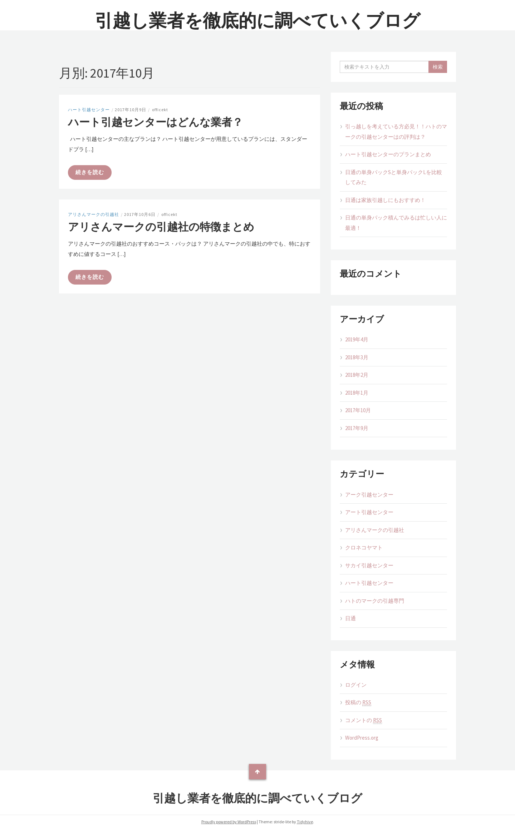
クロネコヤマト (364, 547)
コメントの (363, 720)
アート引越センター (369, 512)
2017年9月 (356, 428)
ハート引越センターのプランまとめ (388, 154)
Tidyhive (305, 821)
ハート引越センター (89, 109)
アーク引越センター (369, 494)
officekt (160, 109)
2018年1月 (356, 392)
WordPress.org (361, 737)
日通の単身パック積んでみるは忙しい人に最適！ (396, 222)
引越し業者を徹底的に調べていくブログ (257, 20)
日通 (350, 618)
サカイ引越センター (369, 565)
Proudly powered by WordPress (228, 821)
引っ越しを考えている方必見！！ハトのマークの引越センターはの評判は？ (396, 131)
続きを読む (89, 172)
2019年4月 (356, 339)
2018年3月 (356, 357)
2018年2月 (356, 374)
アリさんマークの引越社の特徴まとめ (161, 226)
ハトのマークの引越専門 (374, 600)
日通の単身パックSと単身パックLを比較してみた (393, 177)
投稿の (358, 702)
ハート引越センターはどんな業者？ (155, 122)
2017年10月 (358, 410)
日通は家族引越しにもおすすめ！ (385, 200)
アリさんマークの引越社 (93, 214)
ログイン (356, 684)
